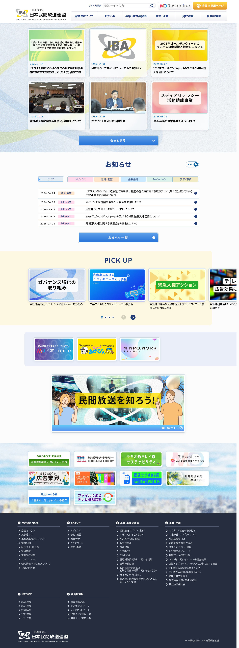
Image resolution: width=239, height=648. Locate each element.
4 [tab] (113, 317)
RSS (190, 164)
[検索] (152, 6)
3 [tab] (109, 317)
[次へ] (133, 317)
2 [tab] (105, 317)
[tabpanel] (57, 287)
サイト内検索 (94, 5)
